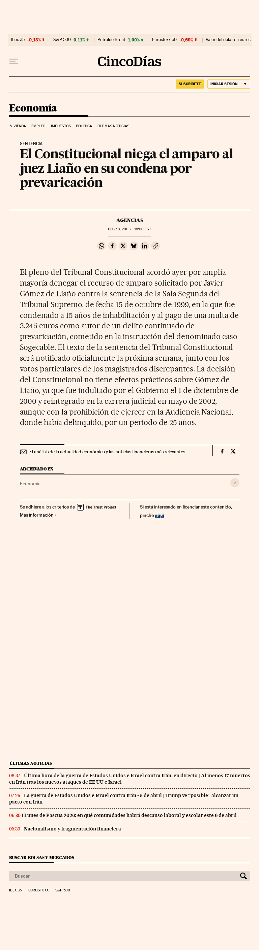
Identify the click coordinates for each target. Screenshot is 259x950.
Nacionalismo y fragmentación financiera (72, 829)
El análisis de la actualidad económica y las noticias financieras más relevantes (107, 451)
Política (84, 126)
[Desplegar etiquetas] (234, 482)
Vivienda (18, 126)
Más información (38, 515)
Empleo (38, 126)
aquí (159, 515)
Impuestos (61, 126)
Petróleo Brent (111, 39)
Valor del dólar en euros (228, 39)
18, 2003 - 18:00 (129, 229)
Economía (33, 108)
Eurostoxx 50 (164, 39)
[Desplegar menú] (14, 61)
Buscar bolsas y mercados (41, 857)
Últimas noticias (113, 126)
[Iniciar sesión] (228, 84)
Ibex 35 (18, 39)
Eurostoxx (38, 890)
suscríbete (190, 83)
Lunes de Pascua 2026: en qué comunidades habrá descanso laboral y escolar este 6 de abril (130, 815)
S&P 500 (62, 39)
